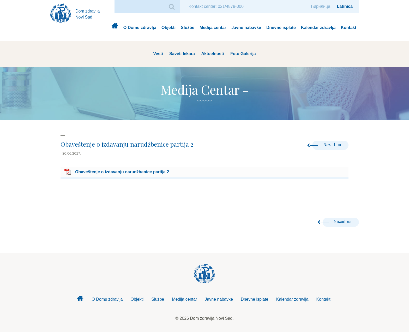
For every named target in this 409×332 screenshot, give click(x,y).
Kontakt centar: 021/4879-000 (216, 6)
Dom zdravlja (114, 27)
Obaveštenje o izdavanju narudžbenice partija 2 (122, 172)
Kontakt (348, 27)
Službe (187, 27)
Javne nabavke (246, 27)
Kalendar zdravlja (318, 27)
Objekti (168, 27)
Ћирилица (320, 6)
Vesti (158, 53)
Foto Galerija (243, 53)
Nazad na (327, 144)
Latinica (345, 6)
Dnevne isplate (281, 27)
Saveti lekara (182, 53)
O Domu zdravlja (139, 27)
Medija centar (213, 27)
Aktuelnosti (212, 53)
